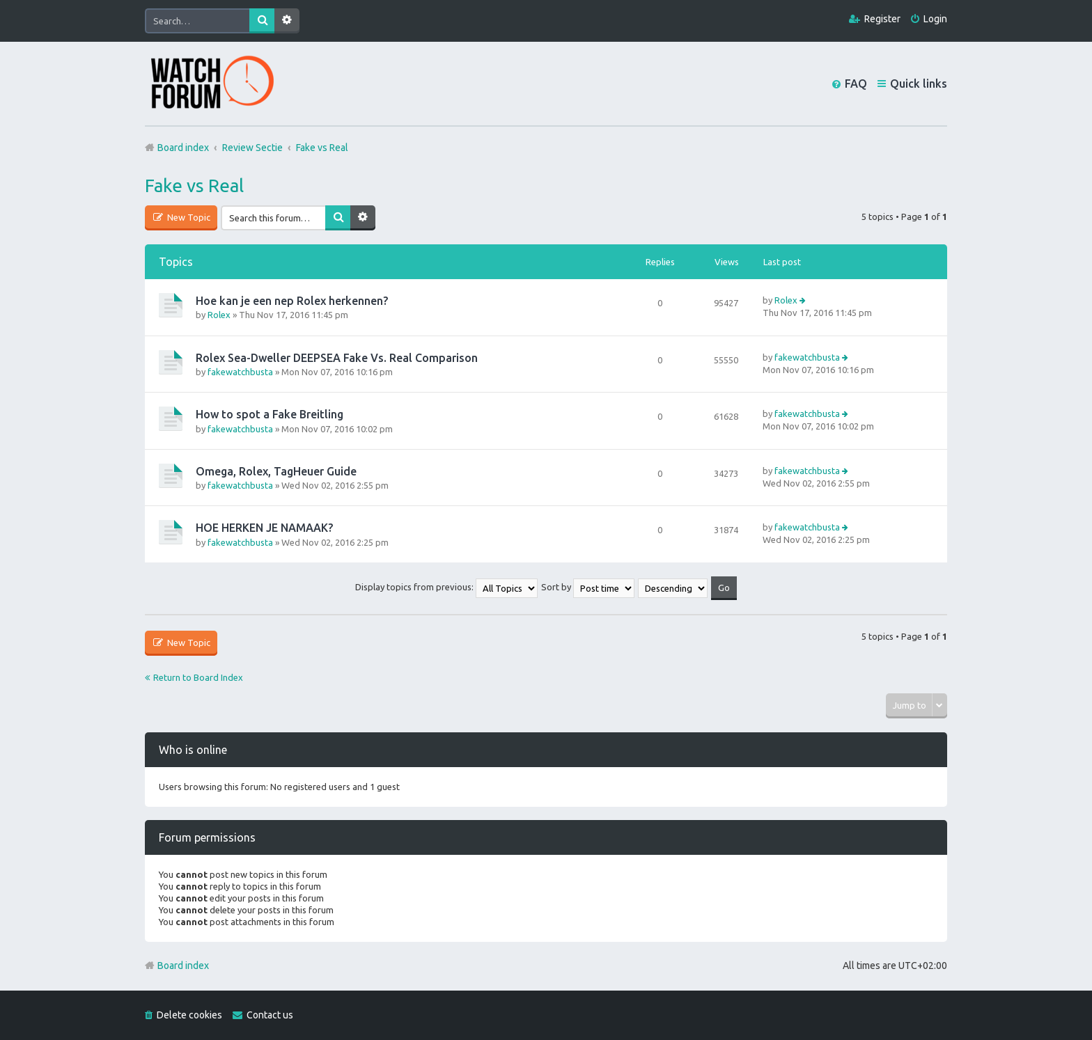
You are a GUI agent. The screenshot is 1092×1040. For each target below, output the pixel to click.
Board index (183, 965)
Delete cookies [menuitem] (189, 1015)
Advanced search (286, 20)
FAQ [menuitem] (856, 83)
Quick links (918, 83)
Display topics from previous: (446, 587)
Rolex (219, 315)
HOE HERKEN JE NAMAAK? (264, 527)
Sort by (587, 587)
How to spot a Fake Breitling (269, 414)
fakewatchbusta (240, 372)
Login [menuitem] (935, 18)
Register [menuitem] (882, 18)
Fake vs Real (194, 185)
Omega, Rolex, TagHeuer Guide (276, 471)
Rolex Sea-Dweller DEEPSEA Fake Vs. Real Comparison (337, 358)
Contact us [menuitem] (270, 1015)
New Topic (187, 217)
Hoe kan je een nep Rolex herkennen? (292, 300)
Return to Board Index (198, 677)
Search (261, 20)
